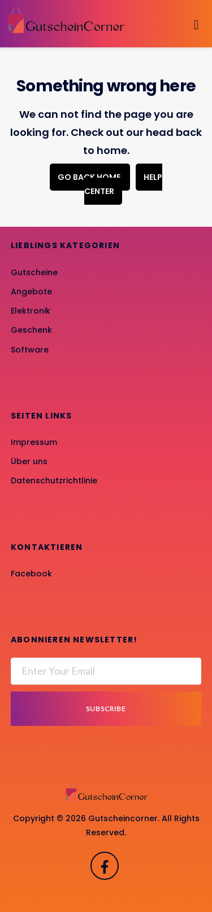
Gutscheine (34, 272)
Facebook (31, 573)
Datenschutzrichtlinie (54, 480)
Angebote (31, 291)
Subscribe (106, 708)
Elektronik (30, 310)
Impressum (34, 442)
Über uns (29, 461)
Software (30, 349)
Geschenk (31, 330)
